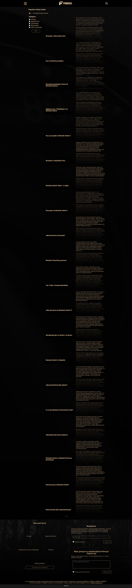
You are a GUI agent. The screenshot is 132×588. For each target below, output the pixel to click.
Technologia (34, 23)
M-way (28, 531)
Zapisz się (107, 542)
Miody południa (39, 558)
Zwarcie (50, 545)
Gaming (33, 19)
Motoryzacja (34, 25)
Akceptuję (79, 542)
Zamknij (66, 585)
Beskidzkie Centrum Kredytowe (29, 545)
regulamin (82, 542)
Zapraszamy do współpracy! (40, 567)
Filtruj (35, 31)
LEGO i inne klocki (36, 27)
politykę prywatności (85, 572)
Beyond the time (50, 531)
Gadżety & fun (35, 21)
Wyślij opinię (107, 572)
